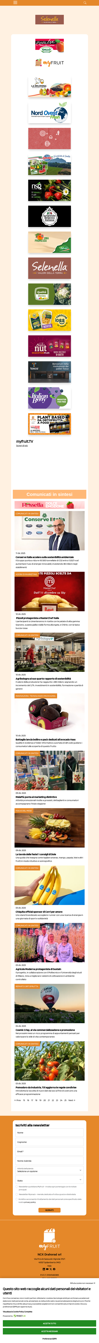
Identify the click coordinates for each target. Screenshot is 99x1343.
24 (61, 1100)
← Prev (18, 1100)
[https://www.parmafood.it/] (49, 322)
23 (57, 1100)
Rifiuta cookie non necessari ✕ (82, 1283)
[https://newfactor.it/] (49, 348)
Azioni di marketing (26, 574)
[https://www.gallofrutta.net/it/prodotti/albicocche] (49, 46)
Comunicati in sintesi (27, 513)
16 (28, 1100)
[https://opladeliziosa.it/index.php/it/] (49, 89)
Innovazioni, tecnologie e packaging (36, 696)
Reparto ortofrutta (27, 986)
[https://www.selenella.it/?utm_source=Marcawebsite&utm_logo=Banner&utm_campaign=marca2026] (49, 270)
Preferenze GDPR (49, 1339)
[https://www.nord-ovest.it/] (49, 115)
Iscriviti (49, 1210)
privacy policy (30, 1202)
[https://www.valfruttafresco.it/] (49, 245)
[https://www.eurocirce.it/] (49, 167)
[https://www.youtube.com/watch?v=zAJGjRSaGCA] (49, 426)
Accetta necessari (49, 1331)
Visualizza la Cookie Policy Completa (17, 1311)
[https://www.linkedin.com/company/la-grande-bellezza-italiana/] (49, 219)
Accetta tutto (49, 1323)
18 (36, 1100)
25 (65, 1100)
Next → (72, 1100)
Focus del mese (24, 810)
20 (44, 1100)
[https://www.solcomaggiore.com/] (49, 141)
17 (32, 1100)
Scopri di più (22, 445)
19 (40, 1100)
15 (24, 1100)
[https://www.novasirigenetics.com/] (49, 193)
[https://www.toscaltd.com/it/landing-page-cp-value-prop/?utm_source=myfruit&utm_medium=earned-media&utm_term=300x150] (49, 374)
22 (53, 1100)
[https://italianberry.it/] (49, 400)
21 (49, 1100)
